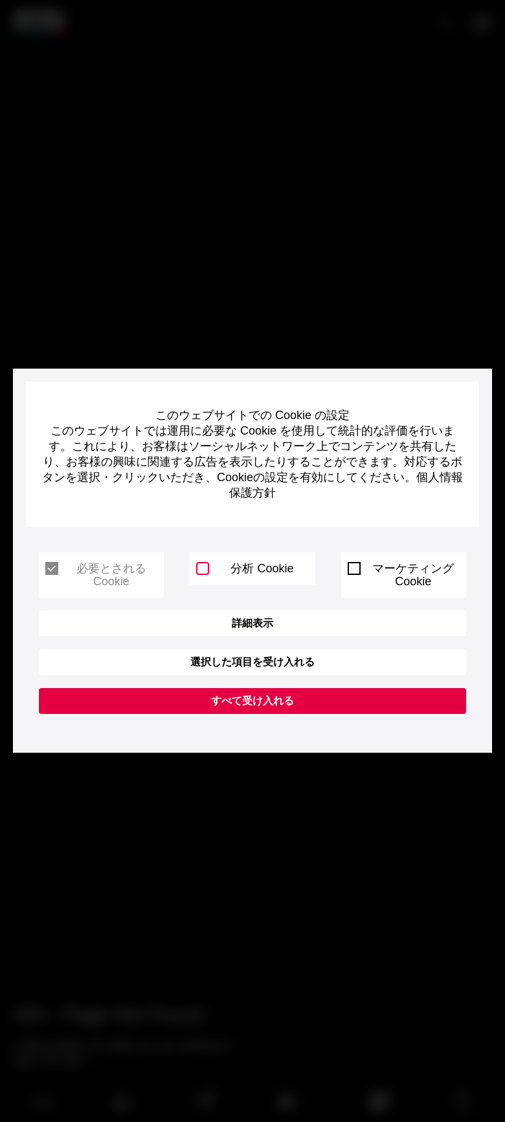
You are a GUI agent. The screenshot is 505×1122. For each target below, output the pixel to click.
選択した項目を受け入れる (252, 661)
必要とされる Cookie (95, 575)
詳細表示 (252, 623)
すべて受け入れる (252, 700)
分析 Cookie (244, 568)
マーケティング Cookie (401, 575)
